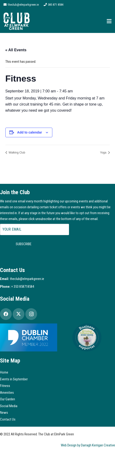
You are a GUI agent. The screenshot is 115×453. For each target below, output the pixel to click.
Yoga (103, 152)
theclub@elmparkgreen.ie (27, 279)
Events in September (14, 379)
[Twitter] (18, 314)
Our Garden (7, 399)
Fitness (5, 386)
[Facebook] (6, 314)
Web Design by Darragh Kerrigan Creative (88, 445)
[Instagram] (31, 314)
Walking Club (16, 152)
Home (4, 372)
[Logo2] (17, 21)
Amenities (7, 392)
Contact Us (7, 419)
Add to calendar (29, 132)
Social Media (8, 406)
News (4, 412)
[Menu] (109, 21)
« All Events (16, 50)
